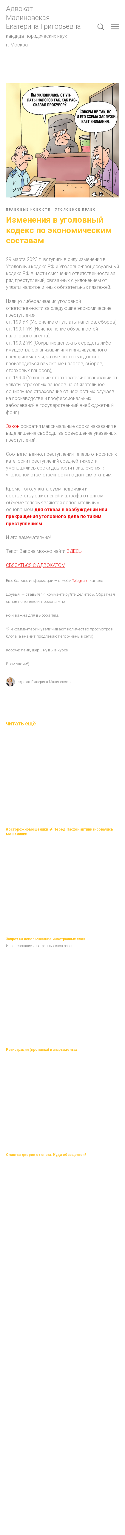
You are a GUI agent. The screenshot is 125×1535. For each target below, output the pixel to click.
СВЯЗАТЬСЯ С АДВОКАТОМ (35, 565)
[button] (100, 26)
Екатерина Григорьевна (43, 26)
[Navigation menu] (115, 27)
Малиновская (28, 17)
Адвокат (19, 8)
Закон (12, 426)
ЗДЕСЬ (74, 551)
